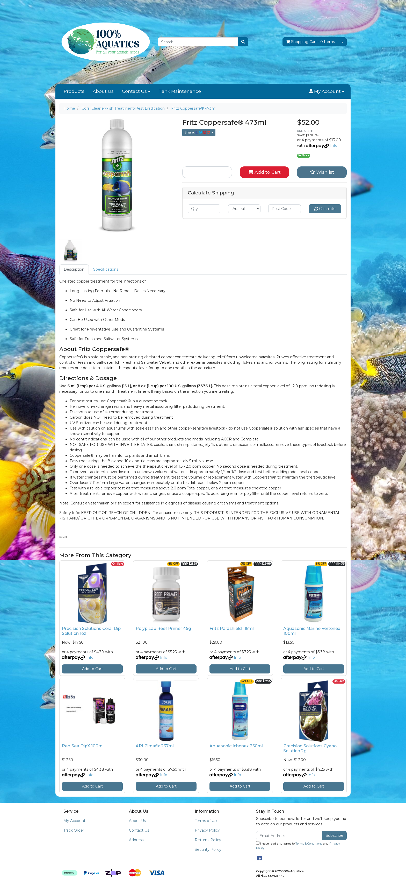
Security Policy (208, 849)
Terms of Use (207, 820)
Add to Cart (264, 172)
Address (136, 840)
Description (74, 269)
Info (333, 145)
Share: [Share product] (198, 132)
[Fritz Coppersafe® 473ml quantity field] (207, 172)
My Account (74, 820)
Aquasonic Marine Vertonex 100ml (311, 631)
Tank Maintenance (180, 91)
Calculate (325, 208)
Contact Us (134, 91)
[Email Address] (289, 835)
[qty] (204, 208)
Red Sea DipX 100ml (83, 745)
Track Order (73, 830)
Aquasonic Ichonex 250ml (236, 745)
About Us (103, 91)
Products (74, 91)
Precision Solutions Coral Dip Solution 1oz (91, 631)
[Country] (244, 208)
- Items (310, 42)
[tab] (74, 269)
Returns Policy (208, 840)
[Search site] (243, 41)
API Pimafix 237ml (155, 745)
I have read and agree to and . (298, 845)
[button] (326, 91)
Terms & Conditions (308, 843)
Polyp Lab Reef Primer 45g (163, 628)
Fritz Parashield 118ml (231, 628)
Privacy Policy (207, 830)
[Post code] (284, 208)
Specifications (105, 269)
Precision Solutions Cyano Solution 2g (310, 748)
